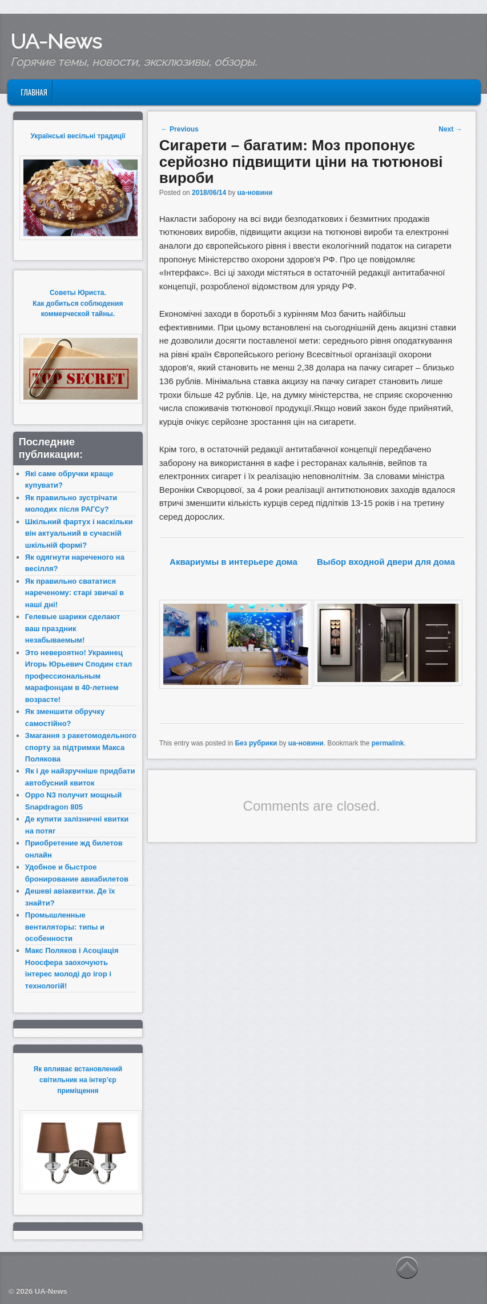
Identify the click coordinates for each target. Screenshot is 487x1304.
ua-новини (255, 193)
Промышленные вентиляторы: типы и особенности (64, 927)
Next (450, 129)
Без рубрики (256, 743)
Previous (180, 129)
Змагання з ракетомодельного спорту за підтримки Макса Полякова (80, 747)
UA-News (56, 41)
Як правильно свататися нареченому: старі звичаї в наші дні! (74, 593)
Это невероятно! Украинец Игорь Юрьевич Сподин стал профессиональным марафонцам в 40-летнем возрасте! (78, 676)
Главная (34, 92)
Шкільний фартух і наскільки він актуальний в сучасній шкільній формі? (79, 533)
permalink (388, 743)
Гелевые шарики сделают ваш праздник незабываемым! (72, 628)
